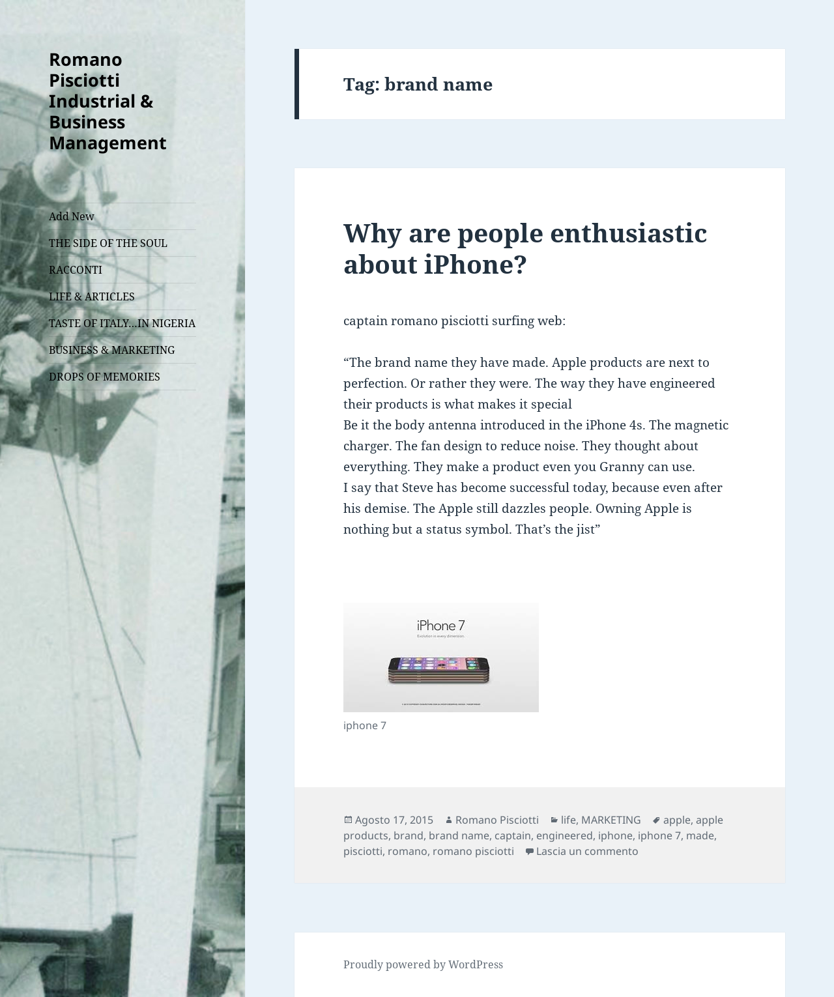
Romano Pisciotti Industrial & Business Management (108, 100)
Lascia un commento (587, 851)
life (568, 820)
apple (677, 820)
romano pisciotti (473, 851)
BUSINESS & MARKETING (112, 350)
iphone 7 (659, 835)
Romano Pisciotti (497, 820)
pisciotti (362, 851)
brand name (459, 835)
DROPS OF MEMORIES (104, 376)
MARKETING (611, 820)
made (700, 835)
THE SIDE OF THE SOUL (108, 243)
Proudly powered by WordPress (423, 964)
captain (513, 835)
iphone (615, 835)
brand (409, 835)
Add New (71, 216)
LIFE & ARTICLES (92, 296)
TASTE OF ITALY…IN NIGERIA (122, 323)
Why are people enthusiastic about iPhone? (525, 248)
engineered (564, 835)
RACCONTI (75, 270)
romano (407, 851)
